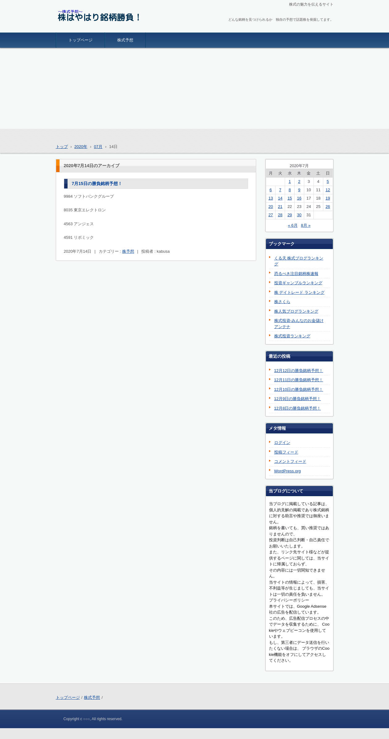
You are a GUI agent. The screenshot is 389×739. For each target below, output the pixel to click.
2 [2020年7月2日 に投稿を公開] (299, 181)
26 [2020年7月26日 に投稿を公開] (327, 206)
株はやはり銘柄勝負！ (85, 28)
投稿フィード (286, 452)
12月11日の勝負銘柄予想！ (298, 380)
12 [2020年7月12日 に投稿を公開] (327, 190)
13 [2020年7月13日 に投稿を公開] (270, 198)
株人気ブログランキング (296, 311)
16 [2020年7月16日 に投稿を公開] (299, 198)
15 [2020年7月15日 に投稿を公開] (290, 198)
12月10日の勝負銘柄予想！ (298, 389)
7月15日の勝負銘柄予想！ (97, 183)
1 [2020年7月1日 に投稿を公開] (289, 181)
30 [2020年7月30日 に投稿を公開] (299, 215)
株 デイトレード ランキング (299, 292)
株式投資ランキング (292, 336)
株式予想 (125, 40)
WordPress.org (287, 471)
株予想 (128, 251)
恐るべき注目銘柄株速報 (296, 273)
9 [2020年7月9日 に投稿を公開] (299, 190)
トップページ (80, 40)
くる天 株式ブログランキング (299, 261)
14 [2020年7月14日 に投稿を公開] (280, 198)
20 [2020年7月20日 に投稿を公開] (270, 206)
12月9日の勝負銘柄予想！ (297, 398)
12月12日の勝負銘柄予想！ (298, 370)
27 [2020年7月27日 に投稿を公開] (270, 215)
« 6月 (292, 225)
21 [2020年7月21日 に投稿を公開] (280, 206)
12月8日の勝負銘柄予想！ (297, 408)
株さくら (282, 301)
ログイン (282, 442)
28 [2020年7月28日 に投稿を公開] (280, 215)
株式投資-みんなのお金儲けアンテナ (299, 323)
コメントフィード (290, 461)
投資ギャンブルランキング (298, 283)
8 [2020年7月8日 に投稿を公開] (289, 190)
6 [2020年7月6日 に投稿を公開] (271, 190)
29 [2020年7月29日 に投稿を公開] (290, 215)
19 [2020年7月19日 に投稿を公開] (327, 198)
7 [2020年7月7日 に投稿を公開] (280, 190)
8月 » (305, 225)
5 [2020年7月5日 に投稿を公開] (328, 181)
